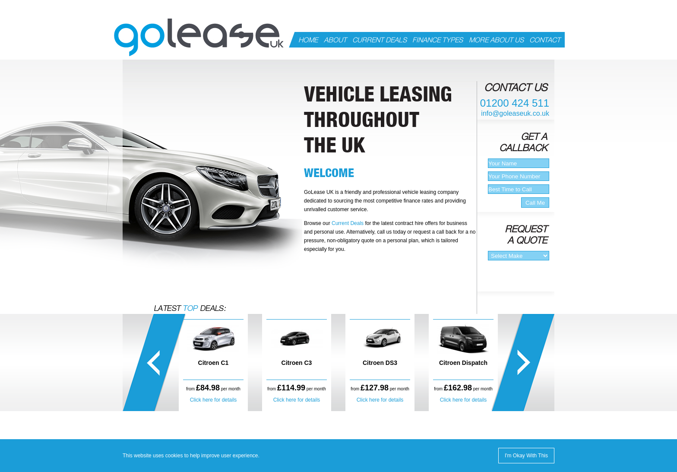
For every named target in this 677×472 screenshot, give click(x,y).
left (155, 362)
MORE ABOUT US (496, 40)
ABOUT (335, 40)
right (522, 362)
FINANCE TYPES (437, 40)
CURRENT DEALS (379, 40)
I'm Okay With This (526, 456)
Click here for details (213, 400)
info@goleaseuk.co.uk (515, 113)
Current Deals (348, 223)
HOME (308, 40)
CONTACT (544, 40)
